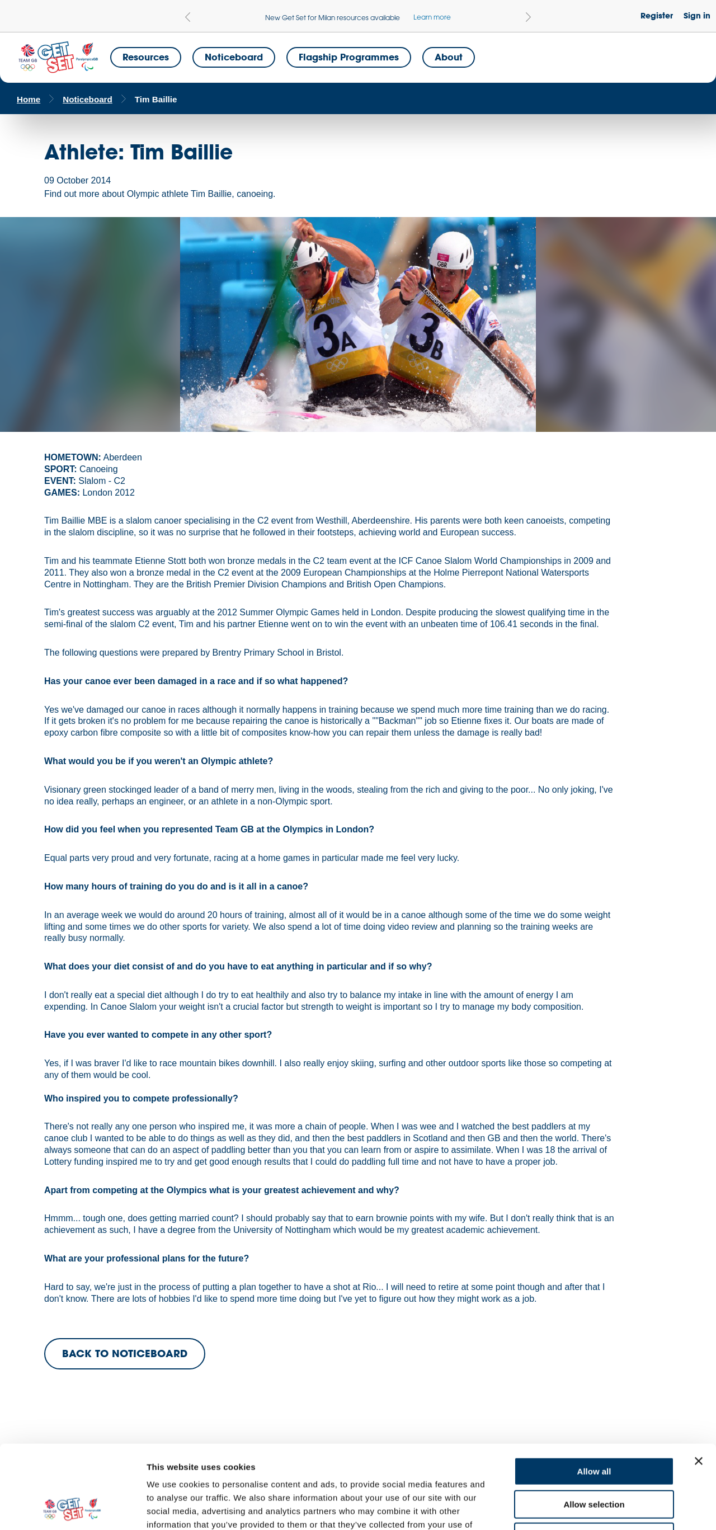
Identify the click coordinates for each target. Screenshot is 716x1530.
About (449, 57)
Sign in (697, 15)
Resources (146, 57)
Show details (587, 1508)
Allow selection (593, 1426)
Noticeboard (234, 57)
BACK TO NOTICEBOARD (124, 1353)
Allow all (594, 1393)
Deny (594, 1458)
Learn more (432, 16)
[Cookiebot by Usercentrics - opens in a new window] (72, 1508)
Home (28, 99)
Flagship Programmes (349, 57)
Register (656, 15)
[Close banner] (699, 1383)
